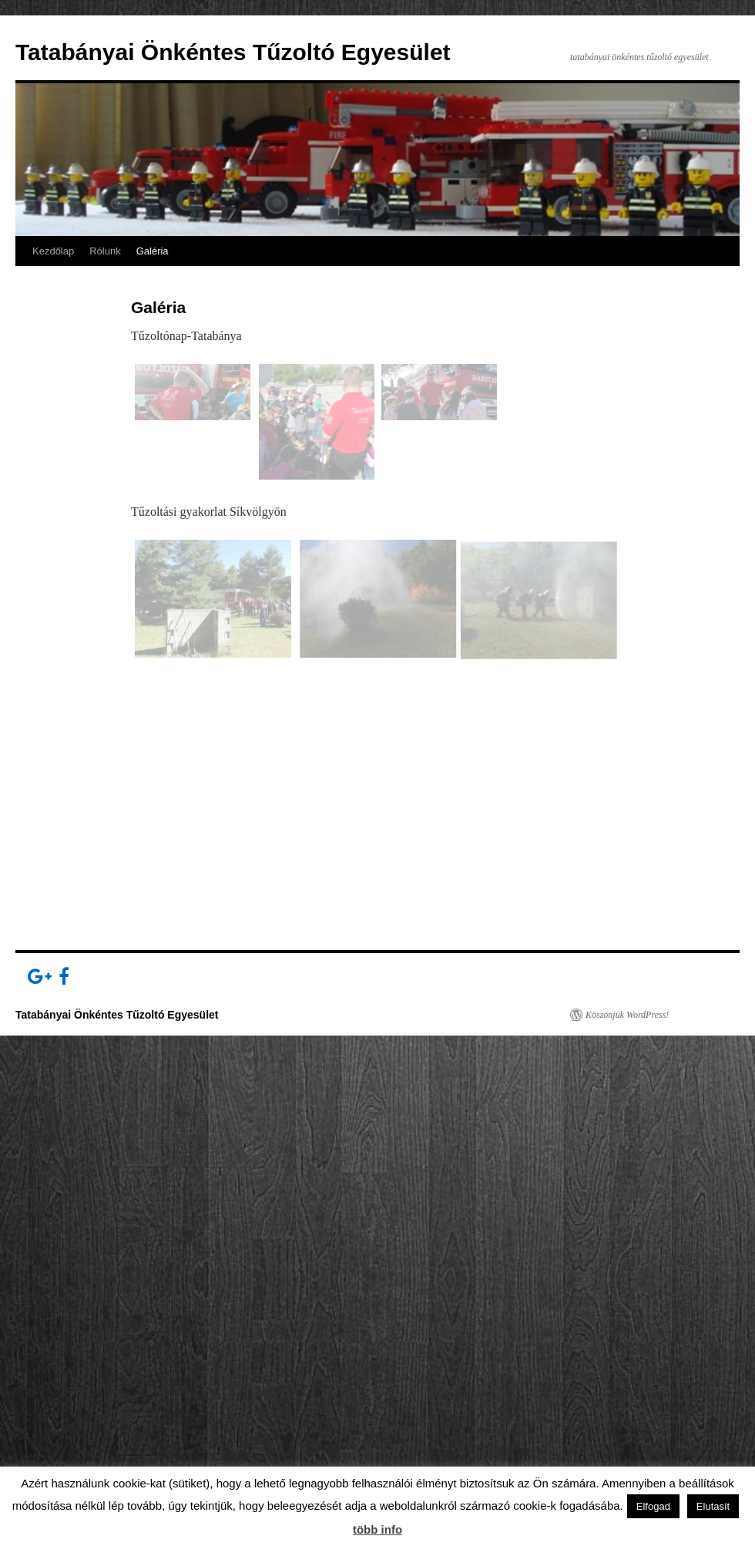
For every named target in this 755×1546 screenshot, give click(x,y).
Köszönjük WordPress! (627, 1014)
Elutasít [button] (713, 1506)
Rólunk (104, 251)
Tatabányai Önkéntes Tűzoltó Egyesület (233, 52)
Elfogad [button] (653, 1506)
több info (377, 1529)
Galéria (152, 251)
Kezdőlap (53, 251)
